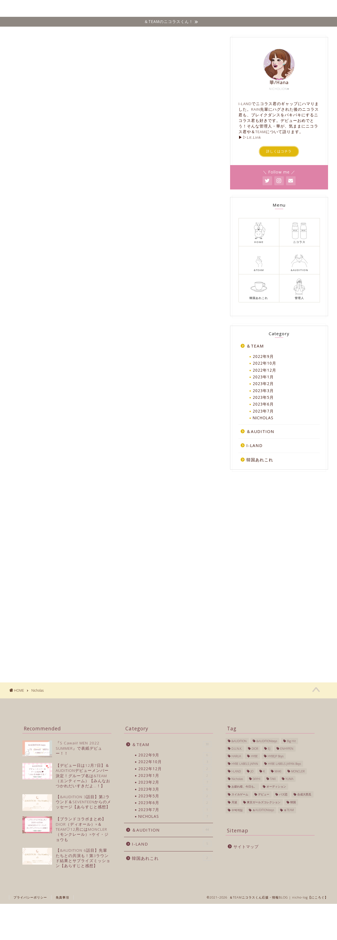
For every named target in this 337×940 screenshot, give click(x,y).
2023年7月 (263, 411)
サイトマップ (246, 846)
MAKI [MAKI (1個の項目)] (278, 771)
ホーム (135, 8)
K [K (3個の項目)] (264, 771)
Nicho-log (18, 8)
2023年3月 (263, 390)
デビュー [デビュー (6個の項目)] (263, 794)
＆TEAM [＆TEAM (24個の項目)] (289, 810)
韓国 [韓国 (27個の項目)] (293, 802)
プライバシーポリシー (30, 897)
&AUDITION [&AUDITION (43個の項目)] (239, 741)
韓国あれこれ (288, 8)
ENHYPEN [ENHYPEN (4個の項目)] (286, 749)
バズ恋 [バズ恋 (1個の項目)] (283, 794)
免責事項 (62, 897)
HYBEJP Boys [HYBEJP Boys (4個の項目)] (276, 756)
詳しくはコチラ (279, 151)
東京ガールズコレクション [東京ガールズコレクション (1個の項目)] (263, 802)
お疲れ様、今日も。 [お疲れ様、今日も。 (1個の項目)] (244, 786)
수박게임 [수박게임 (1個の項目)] (237, 810)
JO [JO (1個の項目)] (252, 771)
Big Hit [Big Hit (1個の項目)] (291, 741)
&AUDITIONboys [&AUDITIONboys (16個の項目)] (266, 741)
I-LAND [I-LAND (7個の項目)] (236, 771)
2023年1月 (263, 376)
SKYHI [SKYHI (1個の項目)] (256, 779)
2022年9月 (263, 356)
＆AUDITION (260, 431)
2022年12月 (264, 370)
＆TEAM (194, 8)
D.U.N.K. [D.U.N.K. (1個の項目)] (236, 749)
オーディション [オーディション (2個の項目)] (276, 786)
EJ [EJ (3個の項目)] (269, 749)
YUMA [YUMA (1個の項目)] (289, 779)
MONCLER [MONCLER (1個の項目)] (298, 771)
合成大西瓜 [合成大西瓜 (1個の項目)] (304, 794)
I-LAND (256, 8)
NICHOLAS (164, 8)
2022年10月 (264, 363)
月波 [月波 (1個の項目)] (234, 802)
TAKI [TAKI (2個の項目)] (273, 779)
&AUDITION (225, 8)
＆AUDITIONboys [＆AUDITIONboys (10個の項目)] (263, 810)
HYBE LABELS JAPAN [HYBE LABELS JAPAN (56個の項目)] (244, 764)
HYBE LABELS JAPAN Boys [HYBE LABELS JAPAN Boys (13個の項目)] (284, 764)
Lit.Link (254, 137)
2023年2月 (263, 383)
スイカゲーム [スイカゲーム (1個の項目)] (239, 794)
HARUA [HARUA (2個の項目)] (236, 756)
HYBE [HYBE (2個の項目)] (254, 756)
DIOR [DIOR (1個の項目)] (255, 749)
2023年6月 (263, 404)
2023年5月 (263, 397)
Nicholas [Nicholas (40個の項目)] (237, 779)
